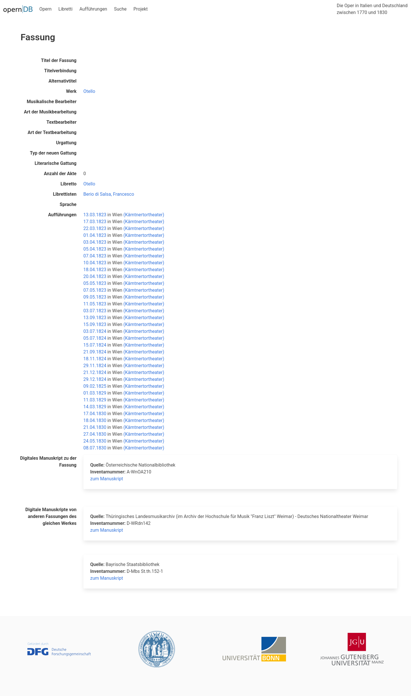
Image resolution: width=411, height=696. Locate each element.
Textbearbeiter (61, 122)
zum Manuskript (106, 478)
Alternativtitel (62, 81)
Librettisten (64, 194)
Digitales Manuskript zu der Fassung (48, 461)
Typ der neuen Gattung (53, 153)
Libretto (68, 184)
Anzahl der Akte (60, 173)
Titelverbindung (60, 70)
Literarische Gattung (55, 163)
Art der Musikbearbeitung (50, 112)
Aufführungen (93, 9)
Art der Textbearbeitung (52, 132)
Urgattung (66, 142)
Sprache (68, 204)
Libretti (66, 9)
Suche (120, 9)
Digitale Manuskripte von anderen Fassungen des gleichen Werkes (50, 516)
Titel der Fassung (58, 60)
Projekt (140, 9)
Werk (71, 91)
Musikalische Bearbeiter (51, 101)
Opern (45, 9)
